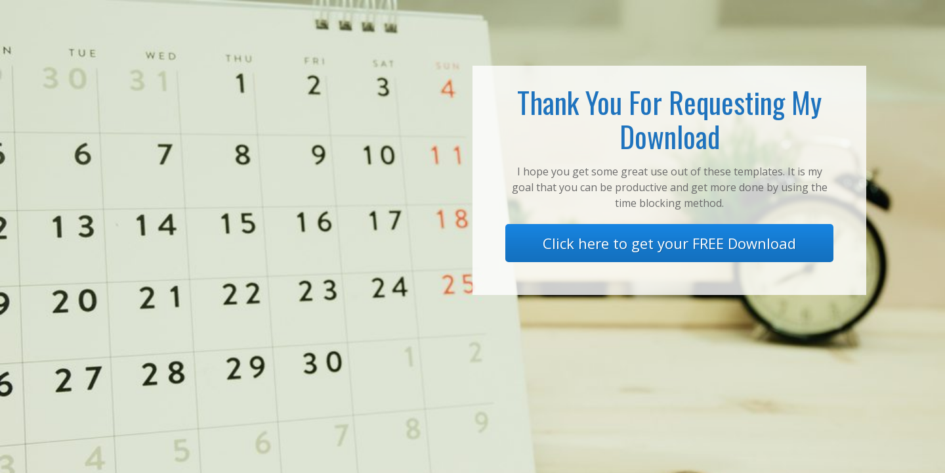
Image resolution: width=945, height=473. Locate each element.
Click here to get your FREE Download (669, 243)
